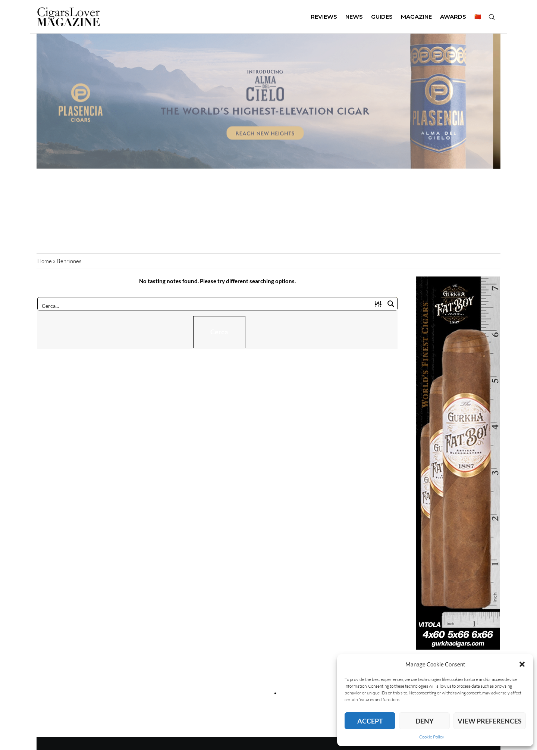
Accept (370, 721)
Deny (424, 721)
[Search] (491, 17)
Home (44, 261)
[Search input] (205, 305)
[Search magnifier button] (390, 303)
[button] (522, 664)
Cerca (219, 332)
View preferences (490, 721)
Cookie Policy (431, 737)
